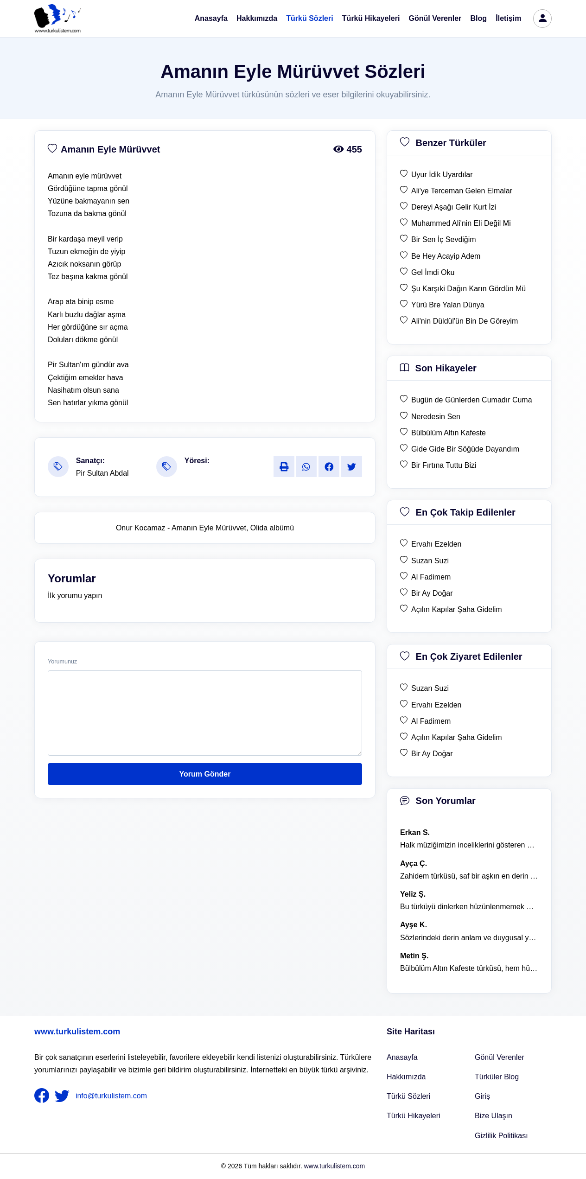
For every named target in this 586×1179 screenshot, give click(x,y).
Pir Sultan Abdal (102, 473)
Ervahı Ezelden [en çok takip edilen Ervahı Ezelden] (436, 544)
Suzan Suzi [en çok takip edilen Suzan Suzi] (430, 561)
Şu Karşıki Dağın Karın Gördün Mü (468, 289)
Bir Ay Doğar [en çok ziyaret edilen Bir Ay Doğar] (432, 754)
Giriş (482, 1096)
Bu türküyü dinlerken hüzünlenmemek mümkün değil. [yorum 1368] (469, 907)
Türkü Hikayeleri (371, 18)
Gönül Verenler (435, 18)
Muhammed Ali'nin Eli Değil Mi (461, 223)
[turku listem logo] (57, 18)
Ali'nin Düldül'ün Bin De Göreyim (464, 321)
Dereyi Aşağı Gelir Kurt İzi (453, 207)
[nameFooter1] (43, 1096)
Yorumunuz (62, 661)
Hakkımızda (256, 18)
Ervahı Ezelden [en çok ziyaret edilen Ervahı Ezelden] (436, 705)
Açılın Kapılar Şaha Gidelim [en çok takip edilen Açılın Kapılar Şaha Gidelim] (456, 609)
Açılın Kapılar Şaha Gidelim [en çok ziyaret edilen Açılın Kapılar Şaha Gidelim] (456, 737)
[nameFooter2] (64, 1096)
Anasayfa (211, 18)
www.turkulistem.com (77, 1031)
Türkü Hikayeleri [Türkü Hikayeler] (413, 1116)
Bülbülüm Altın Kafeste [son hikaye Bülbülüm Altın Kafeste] (448, 433)
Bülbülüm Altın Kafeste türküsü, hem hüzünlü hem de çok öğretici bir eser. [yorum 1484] (469, 968)
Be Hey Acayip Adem (445, 256)
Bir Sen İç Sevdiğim (443, 239)
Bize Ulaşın (493, 1116)
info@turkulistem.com (111, 1096)
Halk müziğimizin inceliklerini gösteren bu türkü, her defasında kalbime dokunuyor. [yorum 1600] (469, 845)
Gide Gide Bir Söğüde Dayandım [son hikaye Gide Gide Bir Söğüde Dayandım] (465, 449)
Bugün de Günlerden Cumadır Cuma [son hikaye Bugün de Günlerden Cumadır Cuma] (471, 400)
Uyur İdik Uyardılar (441, 174)
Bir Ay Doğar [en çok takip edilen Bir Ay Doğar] (432, 593)
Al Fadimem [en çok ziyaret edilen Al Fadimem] (431, 721)
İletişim (508, 18)
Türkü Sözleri (309, 18)
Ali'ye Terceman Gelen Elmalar (461, 191)
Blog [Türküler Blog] (479, 18)
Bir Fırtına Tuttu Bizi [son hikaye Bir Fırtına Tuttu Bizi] (443, 465)
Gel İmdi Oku (432, 272)
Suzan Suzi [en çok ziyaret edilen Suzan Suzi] (430, 688)
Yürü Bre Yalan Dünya (447, 305)
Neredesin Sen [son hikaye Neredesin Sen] (435, 417)
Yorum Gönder (205, 774)
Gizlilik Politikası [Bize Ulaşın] (501, 1136)
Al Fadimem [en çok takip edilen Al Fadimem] (431, 577)
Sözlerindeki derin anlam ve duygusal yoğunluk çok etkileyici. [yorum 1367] (469, 938)
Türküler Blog (497, 1077)
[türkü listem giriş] (542, 18)
